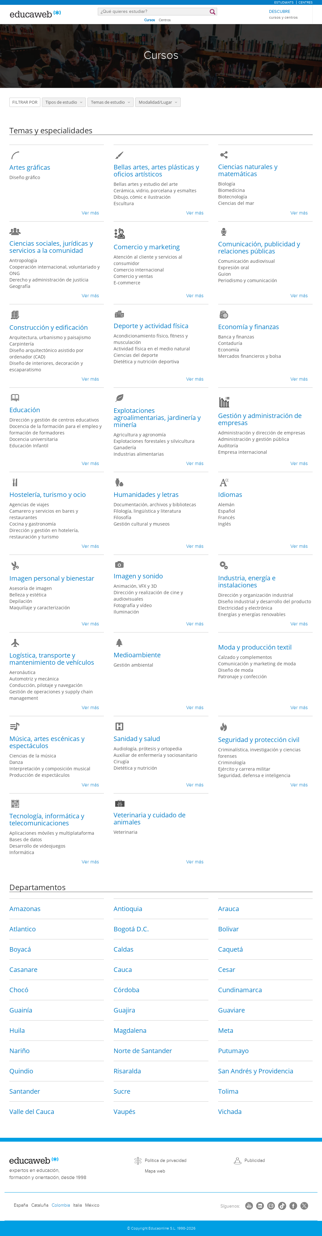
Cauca (123, 969)
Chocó (18, 989)
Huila (17, 1030)
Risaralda (127, 1070)
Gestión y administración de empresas (260, 419)
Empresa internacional (242, 452)
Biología (226, 184)
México (92, 1205)
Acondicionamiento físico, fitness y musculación (151, 339)
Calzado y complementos (245, 657)
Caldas (124, 949)
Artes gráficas (29, 167)
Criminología (232, 762)
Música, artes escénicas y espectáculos (47, 742)
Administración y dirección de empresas (261, 433)
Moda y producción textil (255, 647)
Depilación (20, 601)
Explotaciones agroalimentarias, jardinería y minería (157, 417)
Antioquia (128, 908)
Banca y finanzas (236, 337)
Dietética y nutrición (135, 768)
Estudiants (284, 3)
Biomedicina (231, 190)
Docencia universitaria (33, 439)
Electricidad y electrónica (245, 608)
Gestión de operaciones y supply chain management (51, 695)
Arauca (228, 908)
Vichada (230, 1111)
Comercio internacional (139, 270)
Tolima (228, 1091)
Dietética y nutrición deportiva (146, 361)
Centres (305, 3)
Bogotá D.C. (131, 928)
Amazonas (25, 908)
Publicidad (255, 1160)
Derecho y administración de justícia (48, 280)
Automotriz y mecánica (34, 679)
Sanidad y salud (137, 738)
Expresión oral (233, 267)
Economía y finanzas (248, 326)
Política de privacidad (165, 1160)
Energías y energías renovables (252, 614)
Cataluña (39, 1205)
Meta (225, 1030)
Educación (24, 409)
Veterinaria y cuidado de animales (150, 818)
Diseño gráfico (24, 177)
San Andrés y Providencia (255, 1070)
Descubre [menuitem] (283, 14)
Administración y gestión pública (253, 439)
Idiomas (230, 494)
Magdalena (130, 1030)
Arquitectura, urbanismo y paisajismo (50, 337)
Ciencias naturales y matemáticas (247, 170)
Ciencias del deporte (136, 355)
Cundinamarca (240, 989)
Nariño (19, 1050)
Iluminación (126, 612)
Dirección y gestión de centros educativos (54, 420)
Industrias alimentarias (139, 454)
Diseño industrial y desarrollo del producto (264, 601)
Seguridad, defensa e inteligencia (254, 775)
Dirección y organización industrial (255, 595)
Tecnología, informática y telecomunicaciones (46, 819)
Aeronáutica (22, 672)
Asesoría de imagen (30, 588)
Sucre (122, 1091)
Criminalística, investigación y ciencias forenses (259, 752)
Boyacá (20, 949)
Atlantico (22, 928)
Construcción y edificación (48, 327)
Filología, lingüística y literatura (147, 511)
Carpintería (21, 344)
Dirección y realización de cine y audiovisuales (148, 595)
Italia (77, 1205)
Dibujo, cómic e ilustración (142, 197)
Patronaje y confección (242, 676)
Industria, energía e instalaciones (247, 581)
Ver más (90, 213)
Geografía (19, 286)
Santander (24, 1091)
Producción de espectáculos (39, 775)
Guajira (124, 1009)
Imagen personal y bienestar (51, 578)
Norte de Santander (143, 1050)
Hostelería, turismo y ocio (47, 494)
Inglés (224, 524)
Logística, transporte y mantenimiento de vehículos (51, 659)
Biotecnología (232, 197)
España (21, 1205)
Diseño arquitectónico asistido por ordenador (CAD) (46, 353)
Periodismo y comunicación (247, 280)
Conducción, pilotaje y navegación (46, 685)
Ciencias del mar (236, 203)
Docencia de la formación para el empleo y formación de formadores (55, 429)
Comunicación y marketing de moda (257, 664)
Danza (16, 762)
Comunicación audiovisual (246, 261)
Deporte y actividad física (151, 325)
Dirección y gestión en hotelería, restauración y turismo (44, 533)
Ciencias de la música (32, 756)
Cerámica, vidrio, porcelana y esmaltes (155, 190)
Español (226, 511)
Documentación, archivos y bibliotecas (155, 504)
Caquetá (230, 949)
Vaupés (125, 1111)
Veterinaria (125, 832)
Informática (21, 852)
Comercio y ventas (133, 276)
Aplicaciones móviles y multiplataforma (51, 833)
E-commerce (127, 283)
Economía (228, 350)
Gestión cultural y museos (142, 524)
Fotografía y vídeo (133, 605)
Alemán (226, 504)
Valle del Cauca (31, 1111)
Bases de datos (25, 839)
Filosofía (122, 517)
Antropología (23, 260)
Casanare (23, 969)
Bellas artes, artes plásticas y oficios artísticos (156, 170)
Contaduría (230, 343)
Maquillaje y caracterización (39, 607)
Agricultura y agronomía (140, 435)
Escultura (124, 203)
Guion (224, 274)
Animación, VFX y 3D (135, 586)
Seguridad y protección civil (258, 739)
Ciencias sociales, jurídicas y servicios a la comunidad (51, 247)
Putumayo (233, 1050)
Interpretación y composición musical (49, 768)
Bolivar (228, 928)
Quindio (21, 1070)
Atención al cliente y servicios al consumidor (148, 260)
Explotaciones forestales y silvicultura (154, 441)
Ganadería (125, 447)
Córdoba (126, 989)
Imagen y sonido (138, 576)
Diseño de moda (235, 670)
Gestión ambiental (133, 665)
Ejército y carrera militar (244, 769)
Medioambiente (137, 655)
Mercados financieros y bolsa (249, 356)
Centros (165, 20)
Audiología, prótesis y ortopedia (148, 749)
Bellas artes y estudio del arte (146, 184)
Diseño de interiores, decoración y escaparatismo (46, 366)
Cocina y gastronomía (32, 524)
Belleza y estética (27, 595)
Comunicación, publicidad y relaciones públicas (259, 247)
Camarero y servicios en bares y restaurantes (43, 514)
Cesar (226, 969)
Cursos (149, 20)
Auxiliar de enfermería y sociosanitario (155, 755)
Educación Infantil (28, 445)
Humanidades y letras (146, 494)
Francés (226, 517)
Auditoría (228, 445)
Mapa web (155, 1171)
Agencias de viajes (29, 504)
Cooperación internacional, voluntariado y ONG (54, 270)
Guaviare (231, 1009)
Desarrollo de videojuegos (37, 846)
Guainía (20, 1009)
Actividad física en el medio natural (152, 349)
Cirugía (121, 761)
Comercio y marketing (147, 246)
